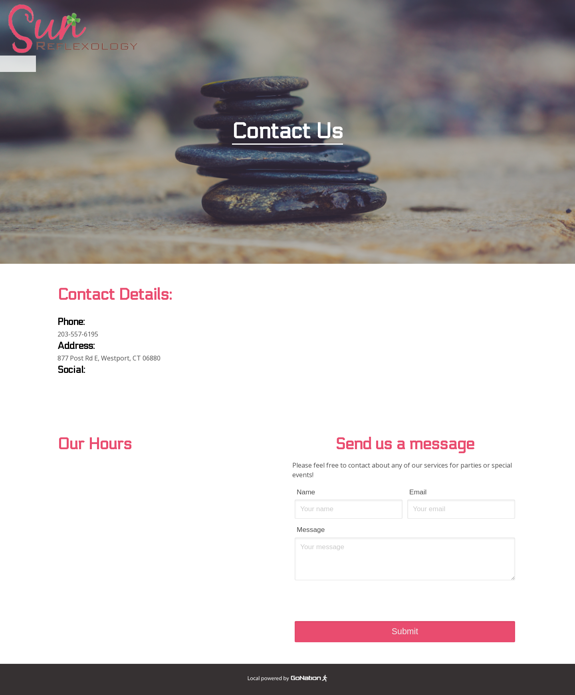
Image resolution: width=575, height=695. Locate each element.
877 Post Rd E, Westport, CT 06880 (109, 358)
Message (311, 530)
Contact (388, 64)
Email (417, 492)
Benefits (218, 64)
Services (258, 64)
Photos (349, 64)
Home (182, 64)
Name (306, 492)
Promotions (304, 64)
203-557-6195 (78, 334)
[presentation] (405, 599)
